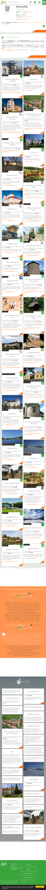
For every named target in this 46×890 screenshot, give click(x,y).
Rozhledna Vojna (32, 649)
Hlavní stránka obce (42, 31)
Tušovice (37, 617)
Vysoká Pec (9, 620)
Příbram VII (35, 612)
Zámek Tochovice (34, 648)
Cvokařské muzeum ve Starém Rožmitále (18, 648)
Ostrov (17, 611)
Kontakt (24, 882)
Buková (9, 604)
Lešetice (25, 607)
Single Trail (14, 643)
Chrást (13, 604)
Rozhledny (5, 75)
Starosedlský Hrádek (22, 615)
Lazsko (20, 607)
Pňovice (32, 22)
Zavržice (37, 620)
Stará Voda (13, 615)
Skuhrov (36, 22)
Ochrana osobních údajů (8, 882)
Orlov (10, 611)
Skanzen (5, 311)
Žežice (23, 622)
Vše (3, 634)
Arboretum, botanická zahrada (30, 487)
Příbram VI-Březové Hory (24, 612)
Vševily (37, 618)
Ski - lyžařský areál (27, 454)
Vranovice (32, 618)
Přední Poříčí (33, 611)
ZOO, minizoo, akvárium (28, 110)
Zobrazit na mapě (10, 185)
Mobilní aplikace (28, 877)
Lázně (26, 148)
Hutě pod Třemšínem (22, 22)
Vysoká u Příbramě (17, 620)
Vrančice (26, 618)
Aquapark (5, 276)
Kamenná (37, 606)
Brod (34, 603)
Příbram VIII (8, 614)
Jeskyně (26, 348)
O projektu (28, 865)
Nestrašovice (32, 609)
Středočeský (25, 12)
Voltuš (6, 23)
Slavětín (7, 615)
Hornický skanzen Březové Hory (14, 652)
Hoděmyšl (36, 604)
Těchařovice (15, 617)
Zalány (9, 23)
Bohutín (22, 603)
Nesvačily (22, 6)
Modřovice (8, 609)
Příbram (24, 15)
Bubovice (38, 603)
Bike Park (26, 544)
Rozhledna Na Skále (12, 654)
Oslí (13, 611)
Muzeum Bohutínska (17, 651)
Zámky (5, 113)
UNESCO (26, 634)
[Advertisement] (23, 577)
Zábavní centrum (27, 204)
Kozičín (9, 607)
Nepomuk (25, 609)
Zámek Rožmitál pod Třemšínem (32, 646)
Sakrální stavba (5, 205)
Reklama (28, 869)
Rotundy (26, 275)
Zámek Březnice (22, 649)
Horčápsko (8, 606)
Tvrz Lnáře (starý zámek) (32, 654)
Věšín (12, 618)
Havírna (25, 604)
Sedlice (33, 614)
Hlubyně (30, 604)
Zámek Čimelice (17, 655)
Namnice (14, 609)
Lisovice (30, 607)
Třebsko (32, 617)
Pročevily (14, 614)
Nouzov (38, 609)
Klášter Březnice (13, 649)
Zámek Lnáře (21, 654)
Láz (13, 607)
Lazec (16, 607)
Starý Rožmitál (42, 22)
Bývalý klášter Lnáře (27, 655)
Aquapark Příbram (28, 651)
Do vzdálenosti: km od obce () (17, 625)
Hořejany (14, 606)
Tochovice (26, 617)
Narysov (19, 609)
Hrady (5, 409)
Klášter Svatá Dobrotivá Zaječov (31, 652)
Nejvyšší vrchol (40, 640)
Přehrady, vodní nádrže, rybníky (8, 374)
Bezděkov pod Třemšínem (12, 603)
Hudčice (19, 606)
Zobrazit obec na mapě (8, 49)
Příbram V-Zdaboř (12, 612)
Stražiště (39, 615)
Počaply (27, 611)
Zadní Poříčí (26, 620)
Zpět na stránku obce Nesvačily (39, 56)
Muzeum (5, 139)
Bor (26, 603)
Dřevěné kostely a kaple (28, 312)
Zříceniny (5, 479)
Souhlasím (40, 886)
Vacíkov (8, 618)
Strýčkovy (3, 23)
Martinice (35, 607)
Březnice (30, 603)
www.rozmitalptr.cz (24, 19)
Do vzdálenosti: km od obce (18, 593)
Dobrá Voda (19, 604)
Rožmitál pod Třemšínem (27, 11)
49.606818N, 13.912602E (27, 16)
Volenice (17, 618)
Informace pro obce (28, 873)
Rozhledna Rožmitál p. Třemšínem (14, 646)
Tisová (21, 617)
